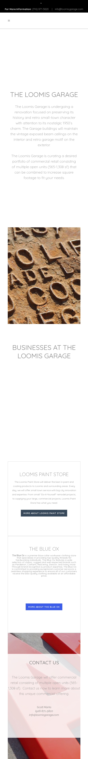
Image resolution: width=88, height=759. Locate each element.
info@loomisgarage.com (69, 9)
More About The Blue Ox (44, 607)
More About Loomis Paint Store (44, 513)
